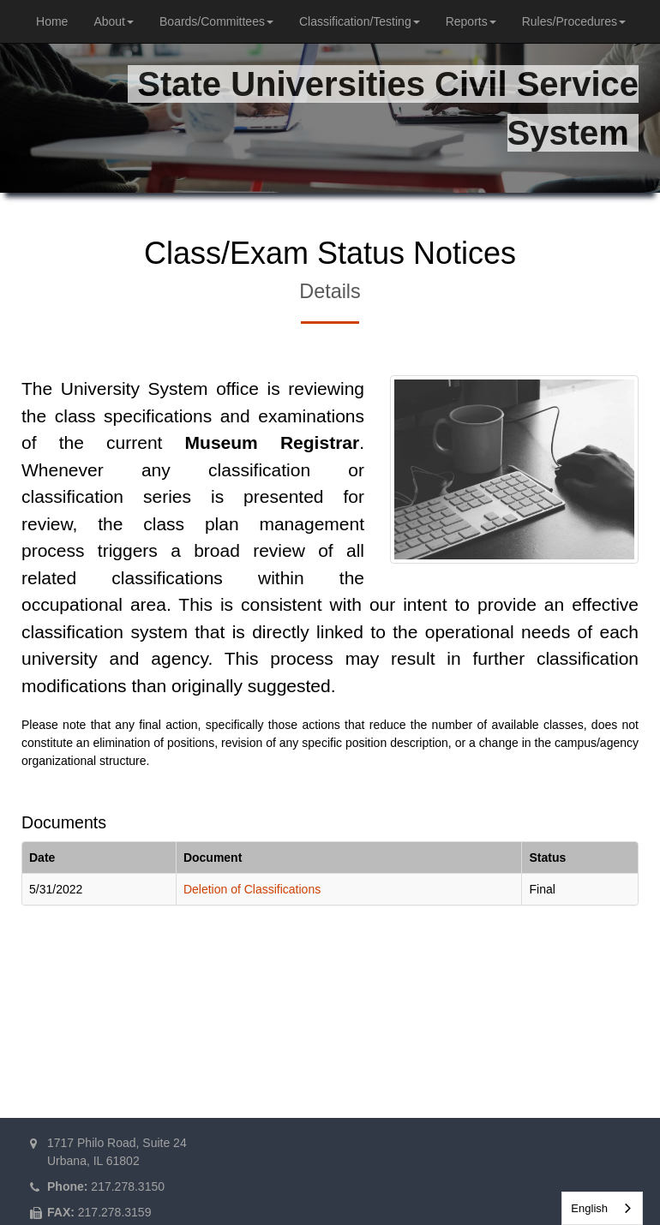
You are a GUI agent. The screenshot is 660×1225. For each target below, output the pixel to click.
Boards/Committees (216, 21)
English (589, 1208)
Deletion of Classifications (252, 889)
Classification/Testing (359, 21)
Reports (471, 21)
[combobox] (602, 1208)
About (113, 21)
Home (52, 21)
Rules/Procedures (574, 21)
